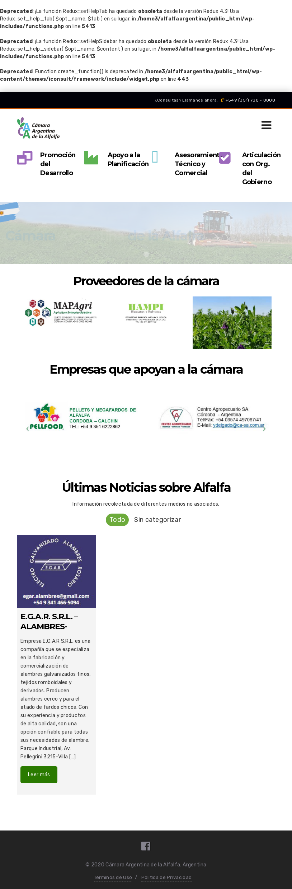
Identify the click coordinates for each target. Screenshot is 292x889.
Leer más (39, 775)
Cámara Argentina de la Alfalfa (142, 865)
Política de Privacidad (166, 877)
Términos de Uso (113, 877)
